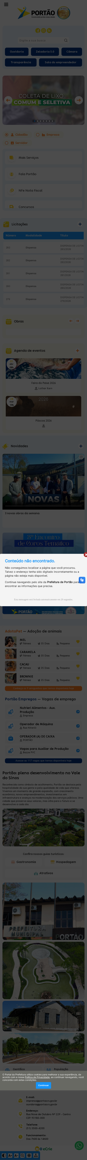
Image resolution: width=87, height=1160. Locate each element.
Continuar (43, 1085)
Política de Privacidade (37, 1077)
